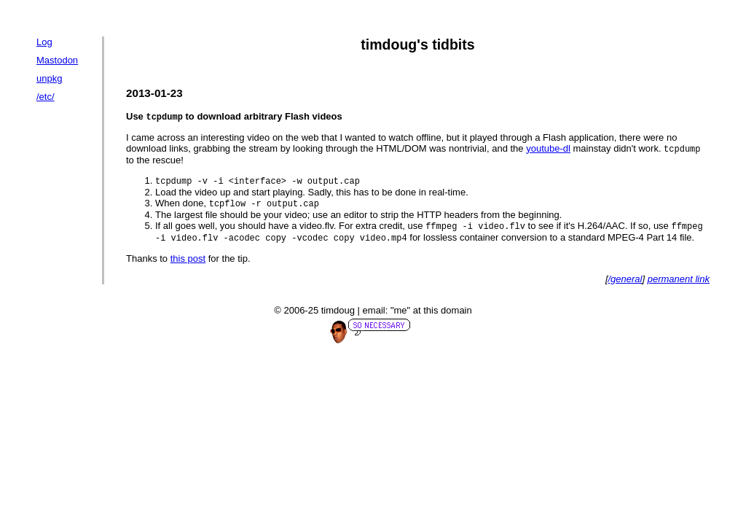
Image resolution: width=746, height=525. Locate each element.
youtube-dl (548, 149)
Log (44, 41)
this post (187, 262)
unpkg (49, 78)
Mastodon (57, 60)
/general (625, 283)
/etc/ (45, 96)
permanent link (679, 283)
